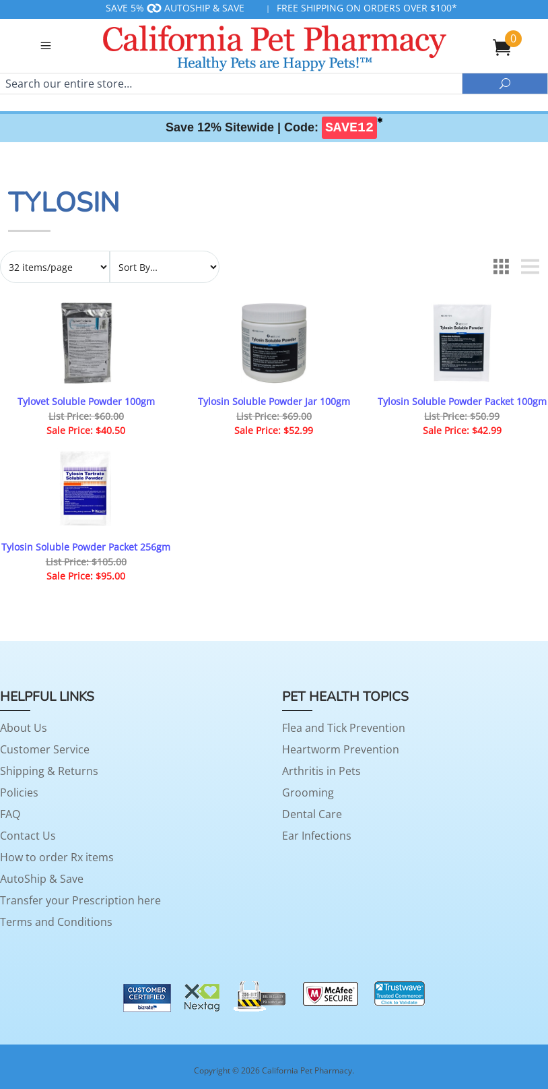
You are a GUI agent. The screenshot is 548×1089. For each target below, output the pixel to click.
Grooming (308, 792)
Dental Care (312, 814)
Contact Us (28, 835)
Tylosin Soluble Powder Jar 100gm (274, 401)
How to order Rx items (57, 857)
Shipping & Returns (49, 771)
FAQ (10, 814)
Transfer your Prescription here (80, 900)
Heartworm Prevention (340, 749)
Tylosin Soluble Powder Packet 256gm (85, 546)
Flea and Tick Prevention (343, 727)
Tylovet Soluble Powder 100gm (86, 401)
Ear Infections (316, 835)
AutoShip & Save (41, 878)
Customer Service (45, 749)
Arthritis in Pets (321, 771)
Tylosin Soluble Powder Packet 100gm (462, 401)
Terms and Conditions (56, 921)
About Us (23, 727)
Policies (19, 792)
